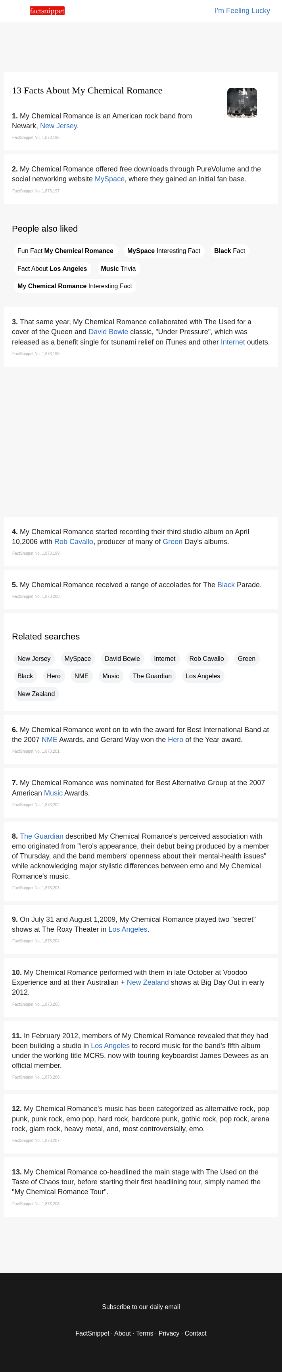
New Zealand (36, 694)
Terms (144, 1333)
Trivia (118, 268)
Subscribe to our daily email (141, 1306)
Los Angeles (203, 676)
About (122, 1333)
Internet (233, 342)
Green (172, 542)
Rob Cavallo (73, 542)
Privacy (169, 1333)
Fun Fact (65, 250)
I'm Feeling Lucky (242, 11)
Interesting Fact (163, 250)
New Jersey (58, 126)
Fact (229, 250)
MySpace (110, 179)
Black (226, 585)
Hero (54, 676)
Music (110, 676)
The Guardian (152, 676)
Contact (196, 1333)
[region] (141, 45)
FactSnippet (92, 1333)
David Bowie (108, 332)
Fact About (52, 268)
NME (82, 676)
